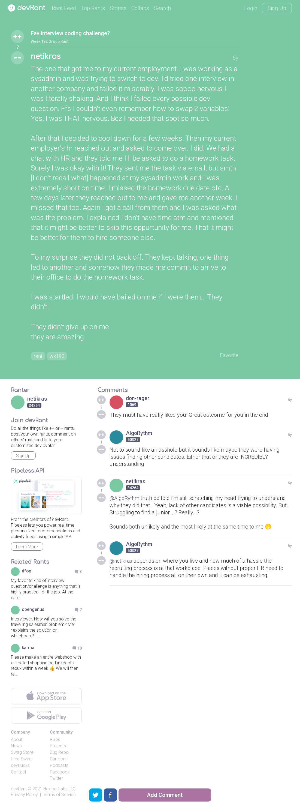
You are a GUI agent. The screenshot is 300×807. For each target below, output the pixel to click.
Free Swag (21, 760)
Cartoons (59, 760)
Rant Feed (64, 8)
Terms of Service (59, 795)
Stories (118, 8)
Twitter (56, 779)
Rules (55, 740)
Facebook (60, 773)
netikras (47, 57)
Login (250, 8)
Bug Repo (59, 753)
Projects (58, 746)
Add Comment (165, 795)
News (16, 746)
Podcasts (59, 766)
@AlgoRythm (125, 499)
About (16, 740)
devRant (19, 790)
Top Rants (93, 8)
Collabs (140, 8)
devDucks (20, 766)
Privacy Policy (24, 795)
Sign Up (277, 8)
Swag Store (22, 753)
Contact (18, 773)
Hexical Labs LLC (59, 790)
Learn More (27, 547)
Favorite (228, 356)
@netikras (122, 561)
